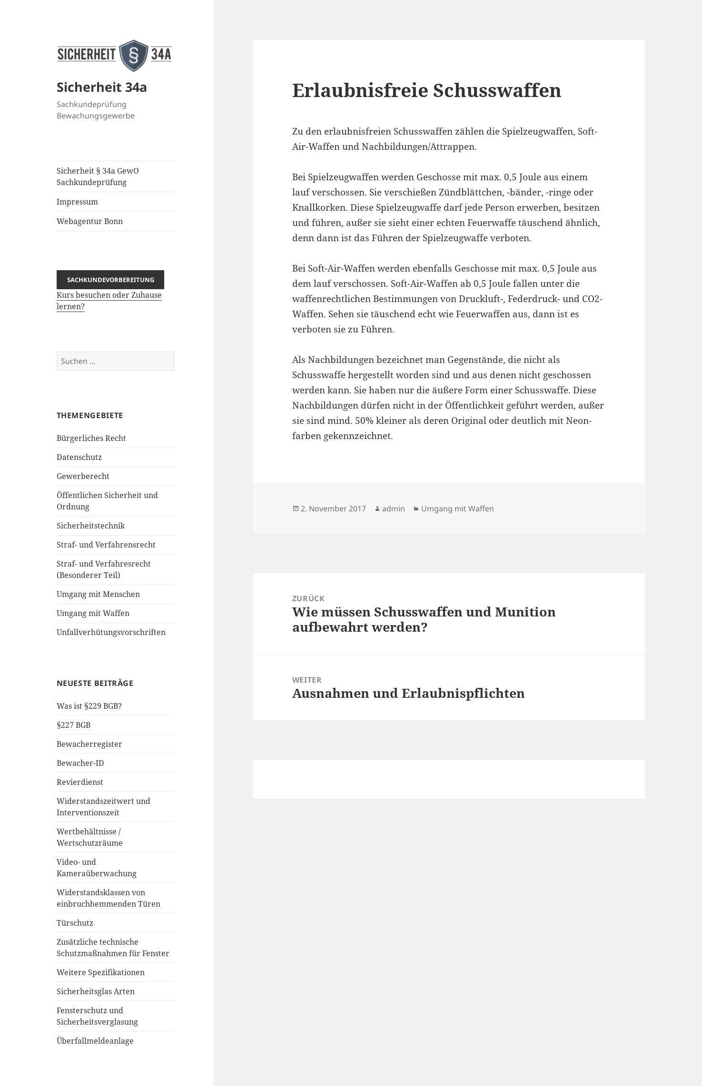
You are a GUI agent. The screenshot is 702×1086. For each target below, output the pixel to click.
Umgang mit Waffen (93, 613)
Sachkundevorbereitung (110, 279)
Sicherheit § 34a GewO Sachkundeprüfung (98, 176)
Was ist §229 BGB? (89, 706)
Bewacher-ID (80, 763)
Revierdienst (80, 782)
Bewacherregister (89, 744)
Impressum (77, 201)
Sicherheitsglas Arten (96, 991)
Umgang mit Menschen (98, 594)
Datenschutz (79, 457)
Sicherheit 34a (102, 87)
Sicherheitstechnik (91, 525)
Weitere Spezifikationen (101, 972)
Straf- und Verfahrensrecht (106, 544)
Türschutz (75, 923)
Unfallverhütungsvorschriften (111, 632)
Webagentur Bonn (90, 221)
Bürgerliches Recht (91, 438)
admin (393, 508)
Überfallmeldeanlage (95, 1041)
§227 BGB (73, 725)
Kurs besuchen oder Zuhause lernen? (111, 293)
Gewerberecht (83, 476)
